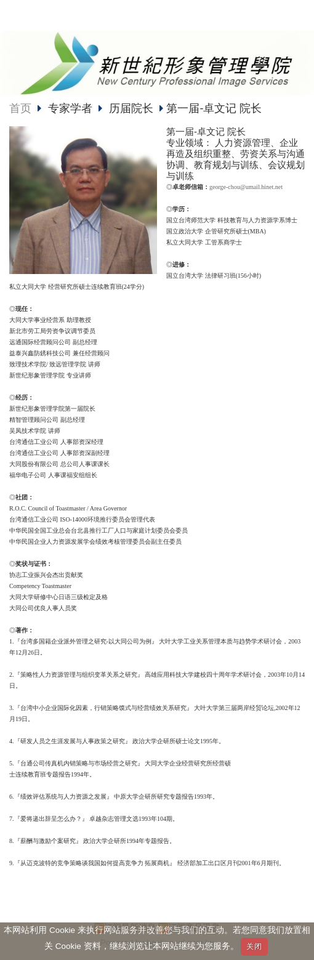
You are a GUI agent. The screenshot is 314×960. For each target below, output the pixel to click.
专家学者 (71, 108)
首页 (20, 108)
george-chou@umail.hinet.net (246, 187)
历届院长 (131, 108)
